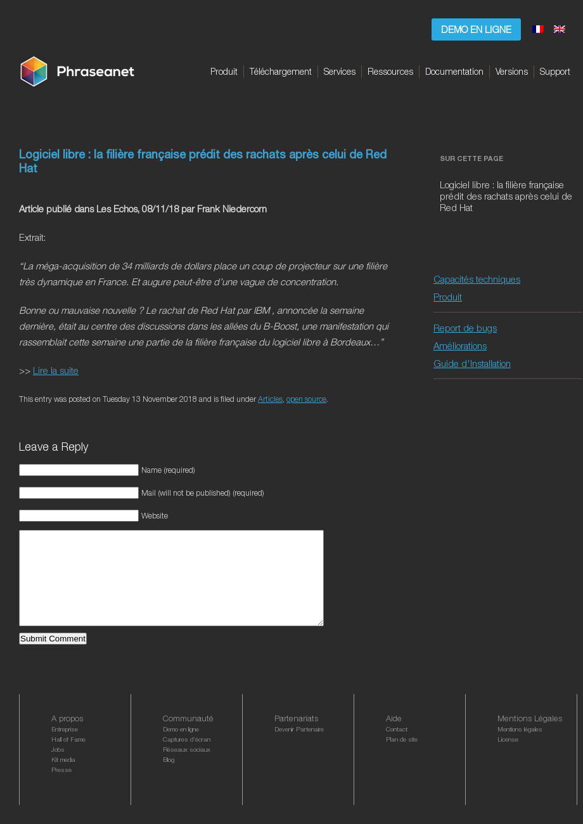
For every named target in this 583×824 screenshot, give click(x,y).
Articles (270, 399)
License (507, 758)
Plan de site (402, 758)
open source (306, 399)
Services (340, 71)
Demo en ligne (476, 29)
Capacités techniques (476, 279)
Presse (61, 788)
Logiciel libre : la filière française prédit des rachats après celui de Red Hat (506, 196)
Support (555, 71)
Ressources (390, 71)
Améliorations (460, 345)
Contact (396, 748)
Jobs (58, 768)
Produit (224, 71)
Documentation (454, 71)
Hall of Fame (68, 758)
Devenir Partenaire (299, 748)
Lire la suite (56, 370)
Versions (512, 71)
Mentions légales (519, 748)
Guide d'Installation (472, 363)
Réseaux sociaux (186, 768)
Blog (168, 778)
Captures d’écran (186, 758)
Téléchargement (281, 71)
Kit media (63, 778)
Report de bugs (465, 327)
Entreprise (64, 748)
